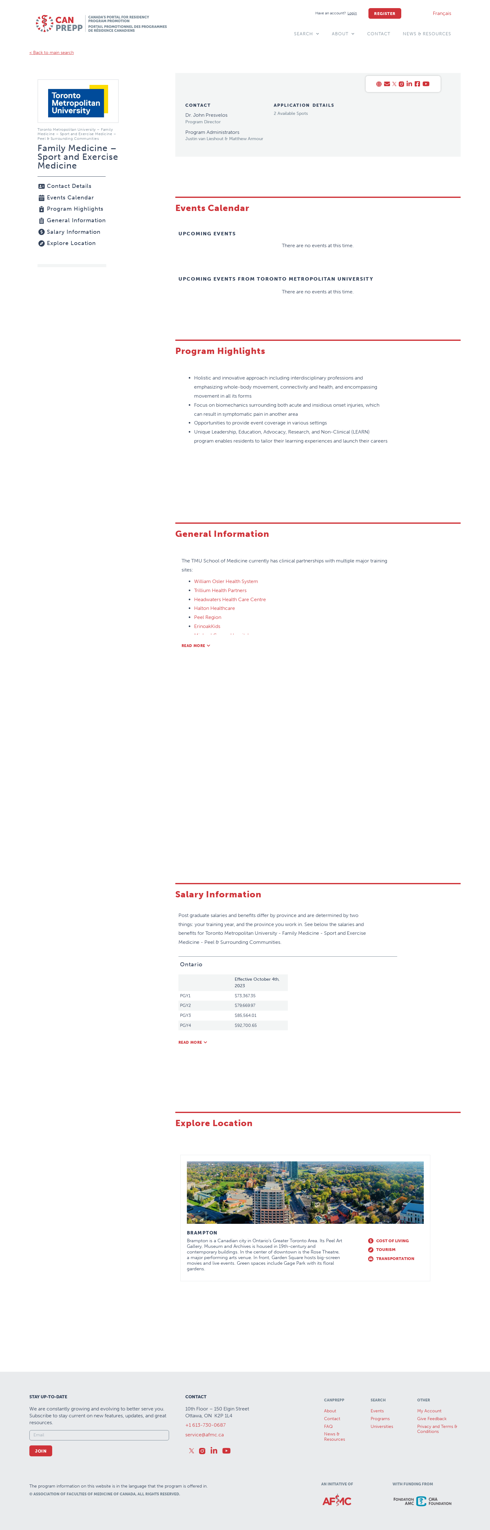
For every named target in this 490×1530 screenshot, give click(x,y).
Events (377, 1411)
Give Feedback (432, 1418)
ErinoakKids (207, 626)
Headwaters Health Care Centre (230, 599)
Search (306, 34)
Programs (380, 1418)
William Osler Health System (226, 581)
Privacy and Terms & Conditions (437, 1429)
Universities (382, 1426)
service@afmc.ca (204, 1435)
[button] (196, 646)
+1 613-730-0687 (205, 1425)
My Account (429, 1411)
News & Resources (427, 34)
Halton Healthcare (214, 608)
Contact (378, 34)
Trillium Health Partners (220, 590)
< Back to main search (51, 52)
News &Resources (334, 1436)
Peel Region (207, 617)
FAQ (328, 1426)
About (343, 34)
